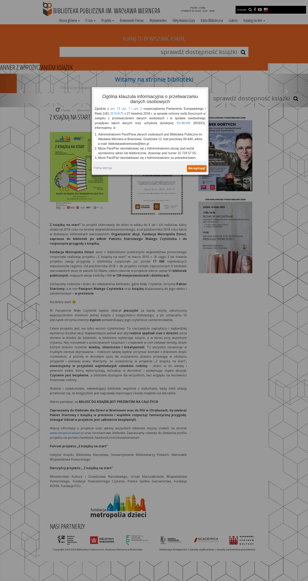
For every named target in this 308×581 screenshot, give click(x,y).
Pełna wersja (103, 168)
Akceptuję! (196, 168)
